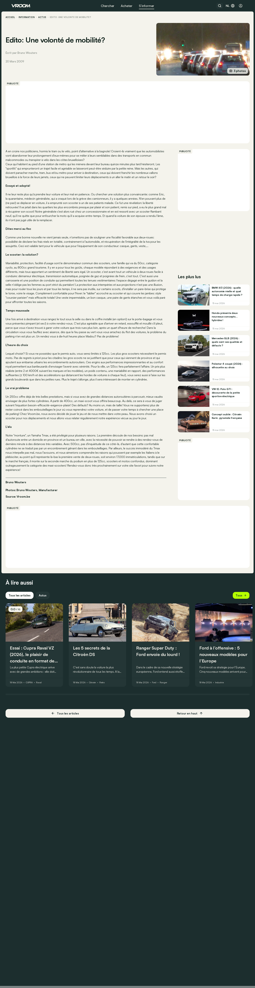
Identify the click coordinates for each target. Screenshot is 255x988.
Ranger (169, 716)
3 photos (231, 71)
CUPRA (35, 716)
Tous (235, 629)
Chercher (107, 6)
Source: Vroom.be (23, 518)
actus (48, 17)
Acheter (126, 6)
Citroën (98, 716)
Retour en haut (187, 747)
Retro (108, 716)
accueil (16, 17)
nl (230, 6)
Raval (44, 716)
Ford (160, 716)
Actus (48, 629)
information (33, 17)
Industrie (225, 716)
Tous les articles (25, 629)
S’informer (146, 6)
